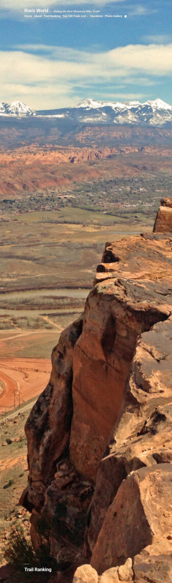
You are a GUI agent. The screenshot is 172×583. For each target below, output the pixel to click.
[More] (125, 16)
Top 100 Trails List (74, 16)
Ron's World (36, 11)
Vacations (96, 16)
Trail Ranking (52, 16)
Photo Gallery (113, 16)
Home (28, 16)
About (38, 16)
